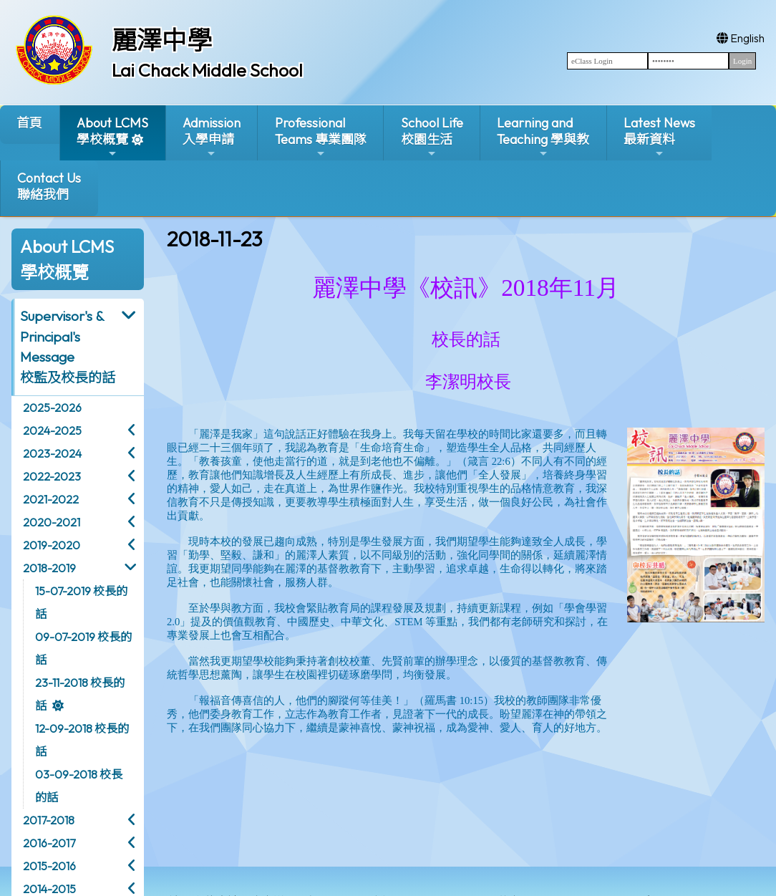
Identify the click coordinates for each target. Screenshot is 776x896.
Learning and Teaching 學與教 (543, 137)
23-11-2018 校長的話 (80, 694)
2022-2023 (52, 476)
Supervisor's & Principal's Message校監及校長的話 (67, 346)
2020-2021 (51, 522)
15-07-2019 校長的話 (81, 602)
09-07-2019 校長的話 (83, 648)
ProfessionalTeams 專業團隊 (321, 137)
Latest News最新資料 (659, 137)
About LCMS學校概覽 (112, 137)
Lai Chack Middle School (207, 70)
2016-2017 (49, 843)
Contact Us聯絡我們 (49, 186)
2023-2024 (52, 453)
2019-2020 (51, 545)
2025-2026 (52, 407)
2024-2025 (52, 430)
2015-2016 (49, 866)
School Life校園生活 (432, 137)
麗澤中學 (162, 40)
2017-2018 (48, 820)
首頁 (29, 123)
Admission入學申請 (212, 137)
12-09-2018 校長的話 (82, 739)
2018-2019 (49, 568)
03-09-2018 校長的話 (78, 785)
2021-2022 (51, 499)
